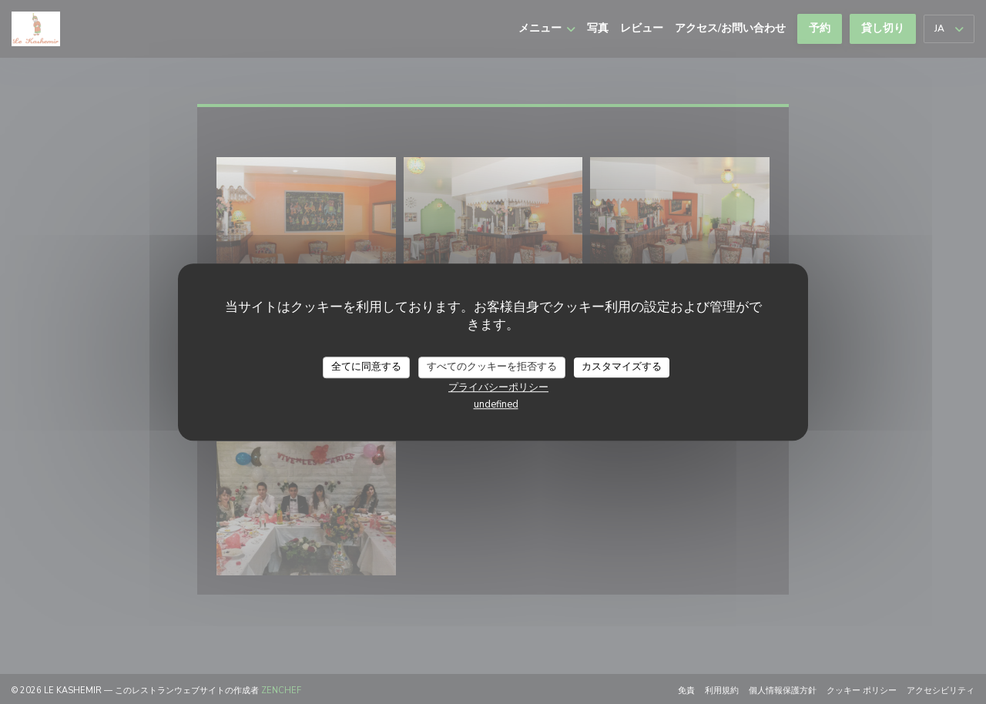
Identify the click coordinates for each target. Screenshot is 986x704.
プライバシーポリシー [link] (498, 387)
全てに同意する (366, 367)
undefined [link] (496, 404)
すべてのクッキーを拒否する (492, 367)
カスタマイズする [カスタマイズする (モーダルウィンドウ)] (622, 367)
